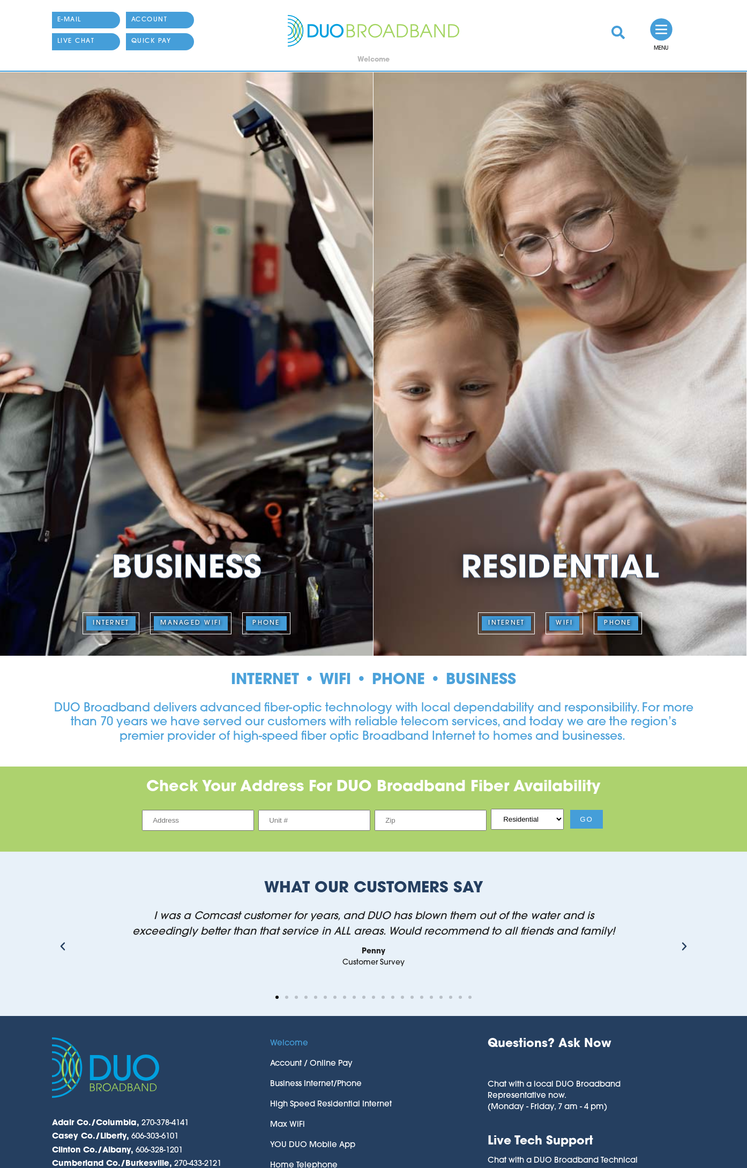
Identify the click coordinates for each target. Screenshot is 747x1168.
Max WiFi (287, 1125)
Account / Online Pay (311, 1064)
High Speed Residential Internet (331, 1105)
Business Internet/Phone (316, 1084)
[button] (62, 946)
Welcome (289, 1044)
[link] (618, 32)
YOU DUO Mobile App (312, 1145)
